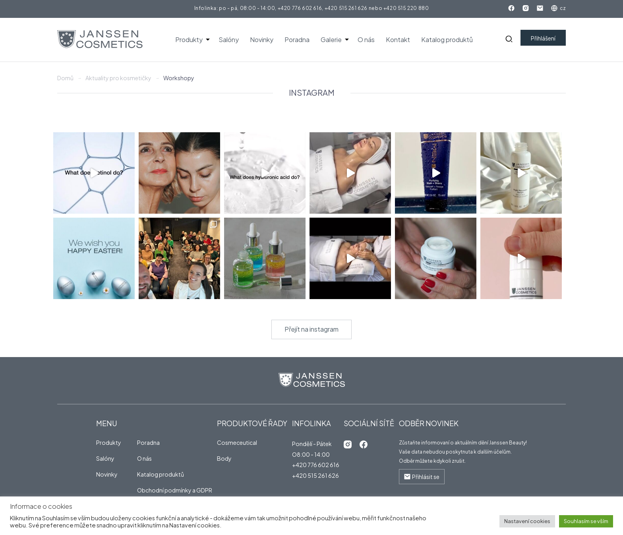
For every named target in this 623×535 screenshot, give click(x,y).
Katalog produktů (447, 39)
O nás (366, 39)
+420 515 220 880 (406, 8)
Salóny (229, 39)
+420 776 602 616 (300, 8)
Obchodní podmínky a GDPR (174, 490)
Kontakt (398, 39)
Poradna (297, 39)
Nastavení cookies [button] (527, 521)
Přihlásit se (421, 476)
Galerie (331, 39)
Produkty (189, 39)
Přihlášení (543, 38)
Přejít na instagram (311, 329)
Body (224, 458)
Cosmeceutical (237, 442)
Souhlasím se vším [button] (586, 521)
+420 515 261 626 (346, 8)
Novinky (261, 39)
